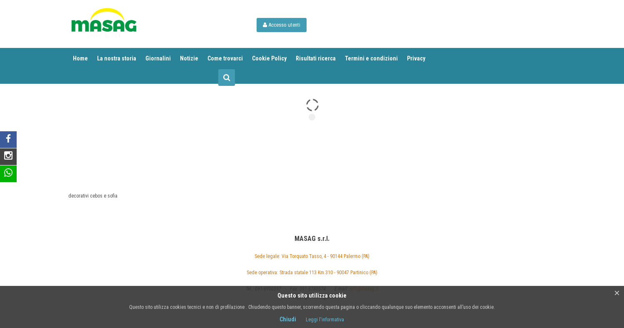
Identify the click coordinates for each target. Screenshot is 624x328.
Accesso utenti (281, 25)
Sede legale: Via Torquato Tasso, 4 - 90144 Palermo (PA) (312, 256)
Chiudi (288, 319)
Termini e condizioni (371, 58)
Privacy (416, 58)
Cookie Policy (269, 58)
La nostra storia (116, 58)
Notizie (189, 58)
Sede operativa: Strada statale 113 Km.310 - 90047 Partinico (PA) (312, 272)
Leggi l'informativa (325, 320)
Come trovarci (225, 58)
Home (80, 58)
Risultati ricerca (316, 58)
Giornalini (158, 58)
